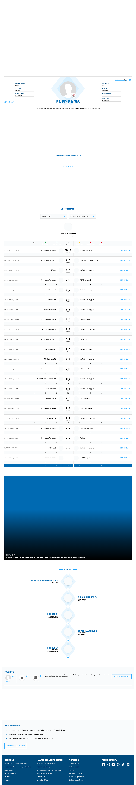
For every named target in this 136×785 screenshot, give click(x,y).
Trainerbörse (41, 747)
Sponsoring (8, 740)
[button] (5, 72)
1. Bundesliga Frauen (76, 747)
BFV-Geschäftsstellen (44, 744)
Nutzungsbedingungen (104, 770)
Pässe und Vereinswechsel (46, 734)
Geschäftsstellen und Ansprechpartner (17, 737)
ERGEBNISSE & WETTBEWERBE (14, 11)
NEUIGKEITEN (32, 11)
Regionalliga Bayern (76, 744)
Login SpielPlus (42, 750)
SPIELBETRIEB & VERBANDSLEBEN (52, 11)
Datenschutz (118, 770)
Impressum (128, 770)
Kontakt (7, 750)
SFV (5, 770)
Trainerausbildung (43, 737)
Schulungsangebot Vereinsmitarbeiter (50, 740)
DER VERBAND (94, 11)
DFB (10, 770)
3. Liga (71, 740)
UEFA (16, 770)
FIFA (21, 770)
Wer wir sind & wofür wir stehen (15, 734)
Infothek (113, 3)
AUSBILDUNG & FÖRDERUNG (76, 11)
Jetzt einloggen (123, 3)
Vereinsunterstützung (11, 744)
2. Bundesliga (74, 737)
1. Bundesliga (74, 734)
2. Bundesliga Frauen (76, 750)
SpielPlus (105, 3)
